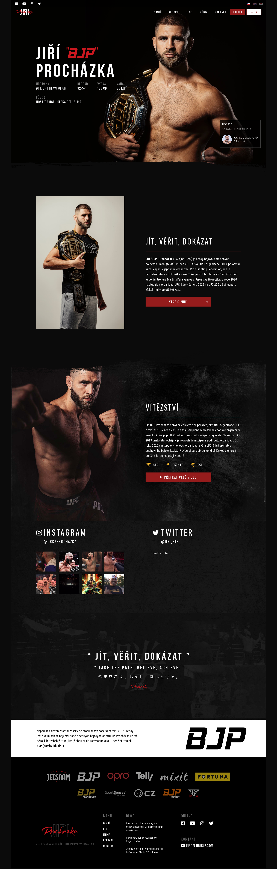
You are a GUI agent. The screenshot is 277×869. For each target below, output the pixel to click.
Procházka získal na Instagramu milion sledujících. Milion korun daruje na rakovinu (145, 827)
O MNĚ (156, 12)
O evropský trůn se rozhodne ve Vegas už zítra (142, 840)
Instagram (31, 3)
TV (253, 12)
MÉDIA (202, 12)
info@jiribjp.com (200, 846)
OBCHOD (236, 12)
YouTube (24, 3)
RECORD (172, 12)
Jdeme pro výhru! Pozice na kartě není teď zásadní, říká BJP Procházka (145, 851)
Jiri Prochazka (24, 12)
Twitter (39, 3)
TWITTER (201, 537)
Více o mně (193, 302)
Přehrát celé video (181, 477)
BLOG (187, 12)
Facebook (16, 3)
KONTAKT (219, 12)
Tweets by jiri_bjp (160, 553)
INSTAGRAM (84, 537)
